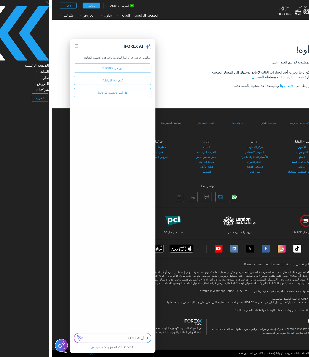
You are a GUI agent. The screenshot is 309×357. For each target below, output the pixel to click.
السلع (250, 157)
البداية (71, 15)
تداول (53, 15)
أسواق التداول (250, 141)
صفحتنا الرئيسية (240, 77)
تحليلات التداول (202, 167)
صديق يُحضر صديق (155, 157)
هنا (236, 333)
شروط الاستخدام (83, 123)
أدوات (202, 141)
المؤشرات (250, 152)
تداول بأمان (184, 123)
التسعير (154, 171)
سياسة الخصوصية (119, 123)
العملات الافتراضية (250, 162)
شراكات (107, 152)
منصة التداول (154, 162)
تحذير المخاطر (154, 123)
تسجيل (39, 5)
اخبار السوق (202, 162)
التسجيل (206, 77)
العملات (250, 167)
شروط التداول (216, 123)
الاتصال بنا (235, 85)
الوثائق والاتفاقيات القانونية (253, 123)
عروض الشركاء (107, 157)
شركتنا (14, 15)
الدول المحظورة (49, 123)
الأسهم (250, 147)
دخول (16, 5)
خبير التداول (202, 171)
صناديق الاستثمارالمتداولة (249, 171)
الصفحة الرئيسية (94, 15)
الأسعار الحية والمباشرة (202, 157)
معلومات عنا (107, 147)
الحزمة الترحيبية (154, 152)
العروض (34, 15)
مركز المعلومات (202, 147)
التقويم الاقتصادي (202, 152)
